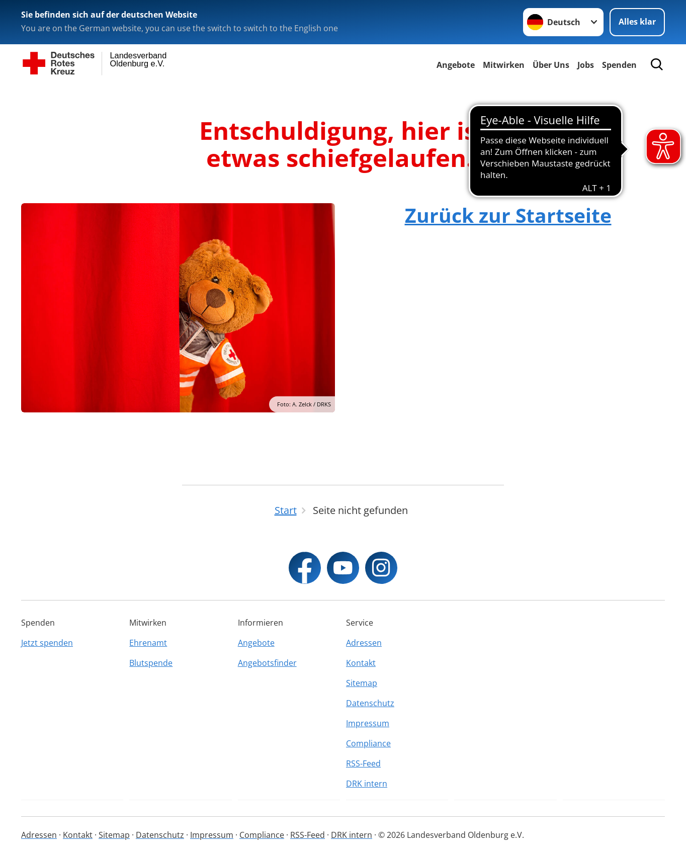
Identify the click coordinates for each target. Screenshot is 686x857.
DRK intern (366, 783)
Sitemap (361, 683)
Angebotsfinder (267, 662)
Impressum (367, 723)
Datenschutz (370, 703)
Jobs (585, 64)
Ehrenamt (148, 642)
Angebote (456, 64)
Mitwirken (504, 64)
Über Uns (551, 64)
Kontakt (361, 662)
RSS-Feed (363, 763)
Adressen (364, 642)
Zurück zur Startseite (508, 215)
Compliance (368, 743)
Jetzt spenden (47, 642)
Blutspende (151, 662)
